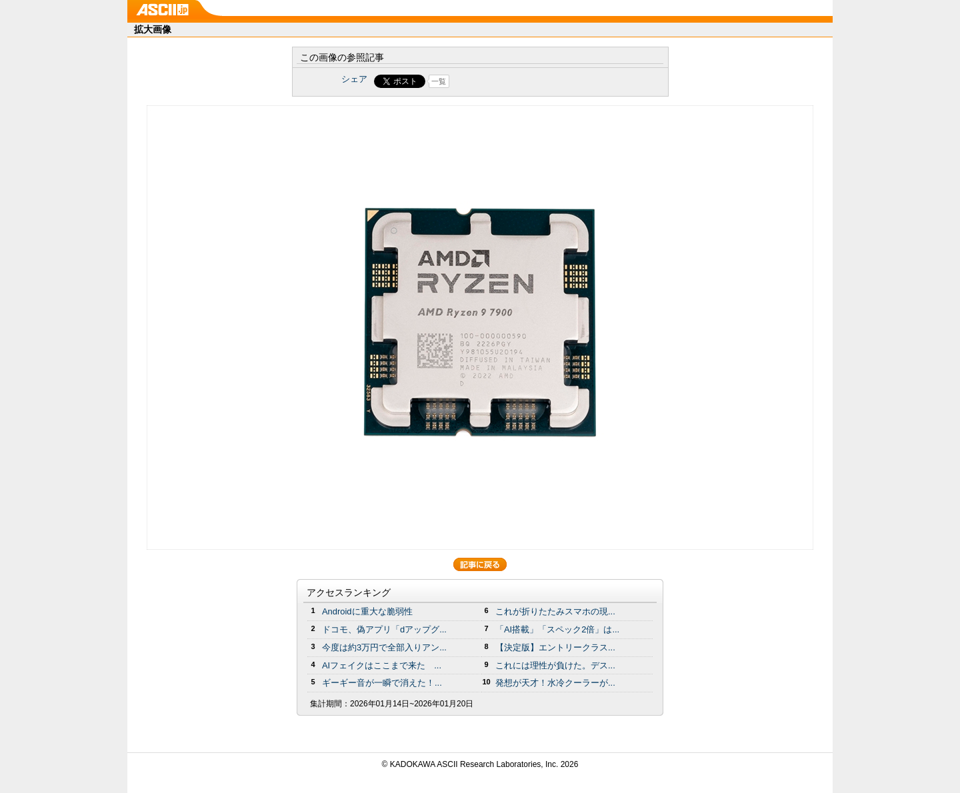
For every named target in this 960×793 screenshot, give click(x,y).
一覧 (438, 81)
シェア (354, 79)
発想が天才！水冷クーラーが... (555, 683)
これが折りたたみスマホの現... (555, 611)
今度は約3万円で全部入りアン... (384, 647)
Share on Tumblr (529, 81)
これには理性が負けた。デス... (555, 665)
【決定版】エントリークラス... (555, 647)
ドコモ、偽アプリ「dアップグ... (384, 629)
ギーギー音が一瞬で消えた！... (382, 683)
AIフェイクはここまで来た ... (381, 665)
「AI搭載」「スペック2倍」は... (557, 629)
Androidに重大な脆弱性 (367, 611)
